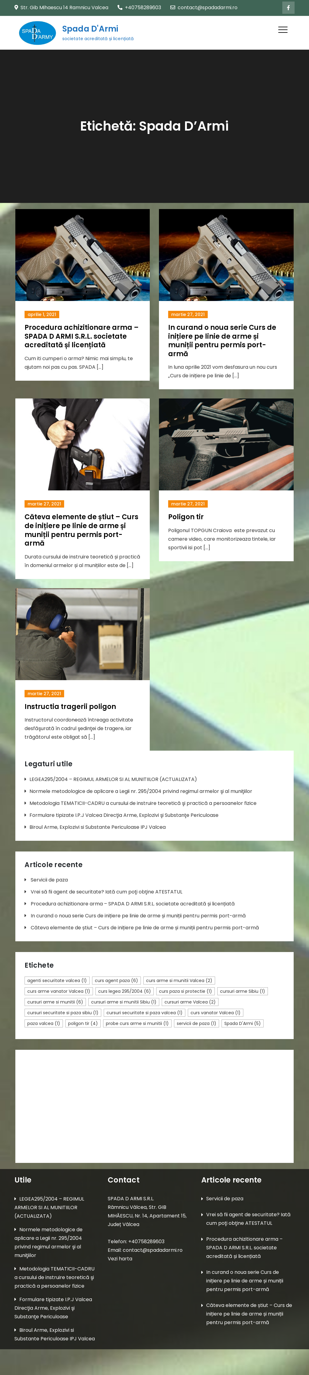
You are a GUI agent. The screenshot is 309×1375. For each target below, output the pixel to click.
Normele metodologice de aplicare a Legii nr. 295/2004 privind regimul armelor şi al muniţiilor (140, 791)
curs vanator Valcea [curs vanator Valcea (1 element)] (216, 1013)
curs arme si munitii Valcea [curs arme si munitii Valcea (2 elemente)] (179, 980)
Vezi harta (120, 1258)
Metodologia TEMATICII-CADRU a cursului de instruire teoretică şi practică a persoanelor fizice (143, 803)
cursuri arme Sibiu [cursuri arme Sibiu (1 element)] (242, 991)
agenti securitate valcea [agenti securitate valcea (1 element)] (57, 980)
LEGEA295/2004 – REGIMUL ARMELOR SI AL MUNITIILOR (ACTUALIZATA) (113, 779)
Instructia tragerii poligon (70, 706)
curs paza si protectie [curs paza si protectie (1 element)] (185, 991)
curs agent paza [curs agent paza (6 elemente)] (116, 980)
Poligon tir (186, 517)
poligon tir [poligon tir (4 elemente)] (83, 1023)
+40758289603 (139, 7)
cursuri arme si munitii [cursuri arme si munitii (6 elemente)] (55, 1002)
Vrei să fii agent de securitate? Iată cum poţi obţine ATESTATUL (106, 892)
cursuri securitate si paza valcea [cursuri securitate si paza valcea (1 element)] (144, 1013)
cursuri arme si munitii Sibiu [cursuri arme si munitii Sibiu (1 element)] (123, 1002)
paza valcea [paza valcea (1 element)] (43, 1023)
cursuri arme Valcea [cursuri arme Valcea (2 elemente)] (190, 1002)
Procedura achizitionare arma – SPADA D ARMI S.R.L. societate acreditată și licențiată (82, 336)
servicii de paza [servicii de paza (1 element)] (196, 1023)
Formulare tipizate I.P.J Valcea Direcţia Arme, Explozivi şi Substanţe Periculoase (123, 815)
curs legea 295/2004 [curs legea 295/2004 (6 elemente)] (124, 991)
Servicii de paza (49, 880)
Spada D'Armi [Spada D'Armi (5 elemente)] (242, 1023)
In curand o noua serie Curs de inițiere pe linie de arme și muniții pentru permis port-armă (222, 341)
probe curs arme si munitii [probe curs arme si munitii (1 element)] (137, 1023)
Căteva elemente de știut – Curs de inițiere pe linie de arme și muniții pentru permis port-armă (81, 530)
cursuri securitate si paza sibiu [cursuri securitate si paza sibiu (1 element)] (62, 1013)
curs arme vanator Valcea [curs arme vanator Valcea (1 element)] (58, 991)
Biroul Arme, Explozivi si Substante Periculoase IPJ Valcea (97, 827)
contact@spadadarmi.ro (204, 7)
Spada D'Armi (90, 29)
